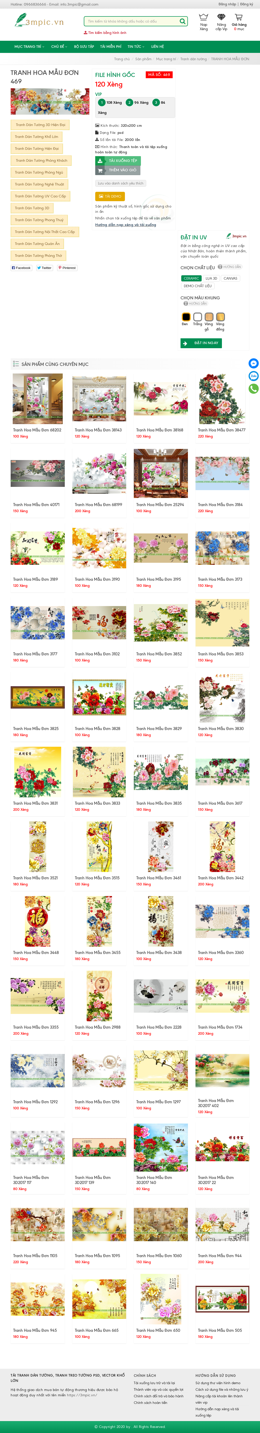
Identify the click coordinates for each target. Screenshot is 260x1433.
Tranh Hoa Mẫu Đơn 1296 (97, 1101)
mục (239, 22)
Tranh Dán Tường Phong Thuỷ (39, 220)
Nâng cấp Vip (221, 22)
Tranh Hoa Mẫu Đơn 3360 (221, 952)
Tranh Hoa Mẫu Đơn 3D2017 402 (216, 1103)
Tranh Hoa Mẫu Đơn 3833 (97, 803)
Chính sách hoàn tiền (150, 1403)
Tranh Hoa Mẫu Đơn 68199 (98, 504)
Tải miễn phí (110, 47)
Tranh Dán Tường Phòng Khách (41, 160)
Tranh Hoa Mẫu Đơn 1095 (97, 1255)
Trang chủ (122, 59)
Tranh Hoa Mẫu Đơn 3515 (97, 877)
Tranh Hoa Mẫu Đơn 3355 (36, 1027)
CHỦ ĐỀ (59, 47)
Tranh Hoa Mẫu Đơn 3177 (35, 653)
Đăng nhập (227, 4)
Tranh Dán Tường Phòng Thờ (38, 255)
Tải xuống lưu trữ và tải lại (154, 1383)
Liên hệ (157, 47)
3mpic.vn (239, 236)
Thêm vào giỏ (116, 170)
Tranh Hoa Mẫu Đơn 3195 (158, 579)
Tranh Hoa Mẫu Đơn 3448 (36, 952)
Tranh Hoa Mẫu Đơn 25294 (160, 504)
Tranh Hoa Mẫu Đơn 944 (220, 1255)
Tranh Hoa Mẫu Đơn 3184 (220, 504)
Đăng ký (246, 4)
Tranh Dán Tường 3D (32, 208)
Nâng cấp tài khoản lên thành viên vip (219, 1399)
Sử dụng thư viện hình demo (218, 1383)
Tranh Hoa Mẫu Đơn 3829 (159, 728)
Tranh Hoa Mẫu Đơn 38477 (222, 429)
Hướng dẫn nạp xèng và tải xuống (125, 224)
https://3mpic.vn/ (82, 1395)
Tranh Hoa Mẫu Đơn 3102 (97, 653)
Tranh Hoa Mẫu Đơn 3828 (97, 728)
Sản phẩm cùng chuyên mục (55, 364)
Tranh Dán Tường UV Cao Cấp (40, 196)
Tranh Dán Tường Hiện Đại (37, 148)
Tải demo (110, 196)
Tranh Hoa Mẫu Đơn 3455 (98, 952)
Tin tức (136, 47)
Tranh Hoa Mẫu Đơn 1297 (158, 1101)
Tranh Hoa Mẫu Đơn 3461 (158, 877)
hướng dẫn (232, 267)
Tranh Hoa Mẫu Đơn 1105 (35, 1255)
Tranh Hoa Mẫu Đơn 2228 (159, 1027)
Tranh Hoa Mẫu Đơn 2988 (98, 1027)
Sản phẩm (143, 59)
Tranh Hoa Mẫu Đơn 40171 (36, 504)
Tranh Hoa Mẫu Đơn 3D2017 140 (154, 1180)
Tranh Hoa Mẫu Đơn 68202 (37, 429)
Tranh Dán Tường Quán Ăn (37, 243)
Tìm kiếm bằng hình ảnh (105, 33)
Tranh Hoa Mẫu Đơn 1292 (35, 1101)
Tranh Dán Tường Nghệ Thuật (39, 184)
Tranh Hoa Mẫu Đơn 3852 (159, 653)
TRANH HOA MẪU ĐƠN (230, 59)
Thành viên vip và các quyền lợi (158, 1389)
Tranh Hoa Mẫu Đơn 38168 (159, 429)
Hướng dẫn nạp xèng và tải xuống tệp (217, 1412)
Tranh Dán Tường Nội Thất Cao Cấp (45, 232)
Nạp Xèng (204, 22)
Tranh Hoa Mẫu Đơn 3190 (97, 579)
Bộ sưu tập (84, 47)
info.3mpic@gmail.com (79, 4)
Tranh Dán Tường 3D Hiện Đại (40, 124)
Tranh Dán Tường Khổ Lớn (36, 136)
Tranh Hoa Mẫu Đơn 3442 (220, 877)
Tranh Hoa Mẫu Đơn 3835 (159, 803)
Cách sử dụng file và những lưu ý (222, 1389)
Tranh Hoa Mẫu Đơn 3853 (220, 653)
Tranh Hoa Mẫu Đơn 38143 (98, 429)
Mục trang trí (29, 47)
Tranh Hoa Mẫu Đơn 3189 (35, 579)
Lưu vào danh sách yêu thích (120, 183)
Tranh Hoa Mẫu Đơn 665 (97, 1330)
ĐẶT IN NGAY (199, 343)
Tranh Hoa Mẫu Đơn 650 (158, 1330)
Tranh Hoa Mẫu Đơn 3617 (220, 803)
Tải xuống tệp (116, 160)
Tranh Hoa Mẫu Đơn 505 (220, 1330)
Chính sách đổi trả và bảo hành (159, 1396)
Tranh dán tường (194, 59)
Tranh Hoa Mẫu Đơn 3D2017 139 (93, 1180)
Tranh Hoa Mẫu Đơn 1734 (220, 1027)
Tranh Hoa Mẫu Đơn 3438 (159, 952)
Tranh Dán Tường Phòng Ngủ (39, 172)
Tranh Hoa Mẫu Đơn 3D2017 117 (31, 1180)
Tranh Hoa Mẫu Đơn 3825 (36, 728)
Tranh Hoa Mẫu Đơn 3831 (35, 803)
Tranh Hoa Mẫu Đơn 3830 (221, 728)
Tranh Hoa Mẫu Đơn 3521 (35, 877)
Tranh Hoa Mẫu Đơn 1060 (159, 1255)
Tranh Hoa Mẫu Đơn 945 (35, 1330)
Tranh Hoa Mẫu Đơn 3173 (220, 579)
